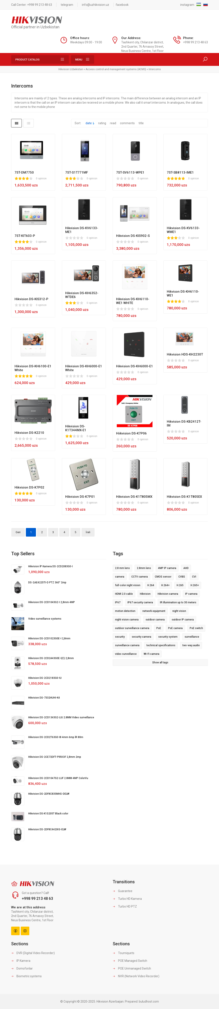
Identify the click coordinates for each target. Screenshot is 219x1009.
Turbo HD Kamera (127, 898)
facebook (122, 4)
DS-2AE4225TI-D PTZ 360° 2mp (47, 582)
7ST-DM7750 (24, 172)
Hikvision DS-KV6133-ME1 (81, 230)
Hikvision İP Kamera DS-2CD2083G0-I (50, 566)
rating (102, 123)
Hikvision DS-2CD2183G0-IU (45, 677)
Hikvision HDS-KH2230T (185, 354)
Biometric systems (26, 976)
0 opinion (41, 178)
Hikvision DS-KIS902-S (133, 236)
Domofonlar (22, 968)
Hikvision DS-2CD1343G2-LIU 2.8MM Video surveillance (61, 717)
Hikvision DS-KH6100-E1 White (33, 368)
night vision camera (127, 619)
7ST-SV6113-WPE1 (130, 172)
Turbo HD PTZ (125, 906)
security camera (141, 636)
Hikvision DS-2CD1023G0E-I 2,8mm (49, 638)
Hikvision (145, 593)
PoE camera (175, 628)
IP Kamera (20, 960)
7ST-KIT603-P (25, 236)
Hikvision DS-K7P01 (80, 497)
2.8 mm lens (122, 568)
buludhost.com (149, 1001)
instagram (187, 4)
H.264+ (165, 585)
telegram (67, 4)
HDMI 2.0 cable (124, 593)
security (120, 636)
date (89, 123)
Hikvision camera (168, 593)
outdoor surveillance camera (132, 628)
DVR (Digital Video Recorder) (33, 953)
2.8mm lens (144, 568)
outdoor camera (155, 619)
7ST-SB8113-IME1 (180, 172)
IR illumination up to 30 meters (178, 602)
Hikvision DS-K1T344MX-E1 (75, 428)
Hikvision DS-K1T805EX (184, 497)
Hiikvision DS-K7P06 (131, 433)
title (141, 123)
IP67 (117, 602)
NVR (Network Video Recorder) (136, 976)
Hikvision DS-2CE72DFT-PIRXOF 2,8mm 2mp (54, 756)
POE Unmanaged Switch (132, 968)
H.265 (180, 585)
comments (127, 123)
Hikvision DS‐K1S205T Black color (48, 813)
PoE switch (196, 628)
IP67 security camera (140, 602)
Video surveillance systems (44, 618)
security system (168, 636)
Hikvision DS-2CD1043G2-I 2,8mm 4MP (51, 602)
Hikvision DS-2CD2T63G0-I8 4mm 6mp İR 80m (55, 737)
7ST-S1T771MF (76, 172)
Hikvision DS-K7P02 (29, 487)
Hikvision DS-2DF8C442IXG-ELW (47, 829)
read (113, 123)
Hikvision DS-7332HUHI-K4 (44, 697)
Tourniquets (123, 953)
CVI (194, 576)
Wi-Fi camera (151, 653)
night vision (179, 611)
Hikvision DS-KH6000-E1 (134, 366)
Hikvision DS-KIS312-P (31, 299)
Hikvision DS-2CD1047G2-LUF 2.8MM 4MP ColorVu (58, 778)
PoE (158, 628)
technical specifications (160, 645)
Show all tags (160, 662)
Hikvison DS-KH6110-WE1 (183, 293)
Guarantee (122, 891)
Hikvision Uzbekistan (70, 69)
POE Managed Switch (130, 960)
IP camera (191, 593)
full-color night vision (127, 585)
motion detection (125, 611)
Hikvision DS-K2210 (29, 433)
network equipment (153, 611)
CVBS (181, 576)
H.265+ (195, 585)
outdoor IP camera (183, 619)
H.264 (150, 585)
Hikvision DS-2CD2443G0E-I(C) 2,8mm (51, 658)
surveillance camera (127, 645)
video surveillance (126, 653)
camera (119, 576)
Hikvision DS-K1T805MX (134, 497)
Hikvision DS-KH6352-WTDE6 (81, 295)
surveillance (192, 636)
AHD (186, 568)
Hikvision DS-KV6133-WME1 (183, 230)
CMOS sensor (163, 576)
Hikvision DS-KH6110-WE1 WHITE (132, 301)
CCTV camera (139, 576)
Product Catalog (40, 59)
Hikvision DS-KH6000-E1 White (83, 368)
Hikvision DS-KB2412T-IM (184, 423)
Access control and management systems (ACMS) (116, 69)
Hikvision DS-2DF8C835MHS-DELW (48, 793)
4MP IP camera (167, 568)
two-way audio (191, 645)
